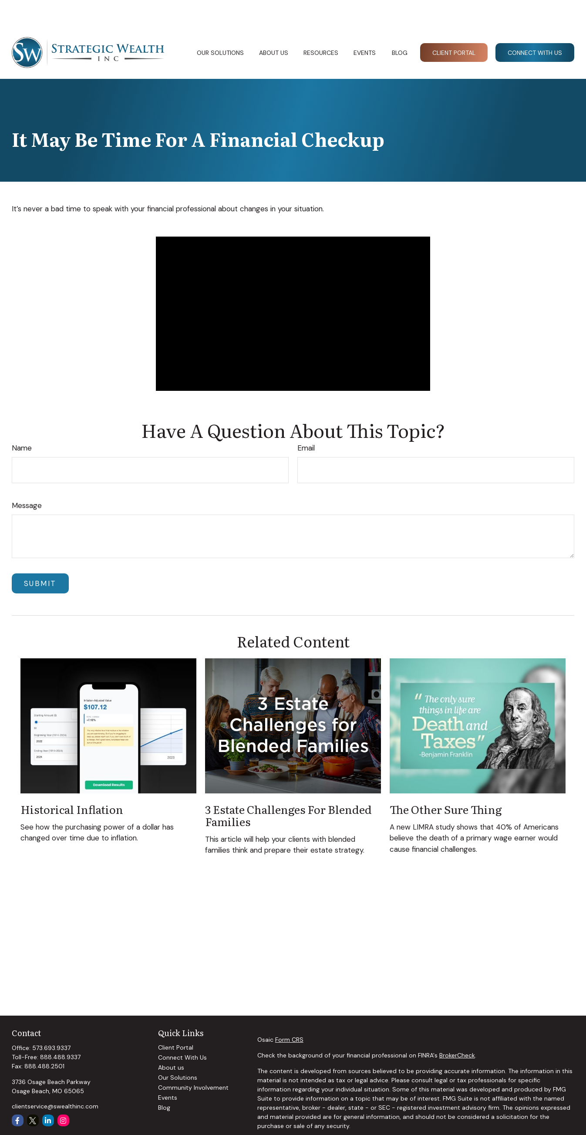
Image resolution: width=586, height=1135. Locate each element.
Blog (164, 1081)
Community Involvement (193, 1061)
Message (27, 479)
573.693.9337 (51, 1022)
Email (306, 422)
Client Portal (175, 1021)
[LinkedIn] (48, 1094)
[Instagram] (63, 1094)
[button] (220, 26)
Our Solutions (177, 1051)
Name (22, 422)
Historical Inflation (71, 783)
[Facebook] (18, 1094)
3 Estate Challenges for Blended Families (288, 789)
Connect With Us (182, 1031)
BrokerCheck (457, 1029)
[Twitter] (33, 1094)
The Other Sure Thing (446, 783)
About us (171, 1041)
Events (167, 1071)
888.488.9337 (60, 1031)
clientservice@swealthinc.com (55, 1080)
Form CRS (289, 1013)
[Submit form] (40, 557)
